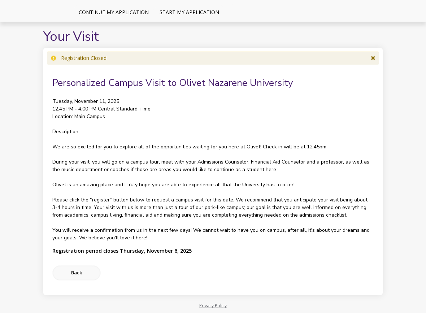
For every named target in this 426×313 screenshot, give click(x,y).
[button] (373, 58)
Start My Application (189, 12)
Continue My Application (114, 12)
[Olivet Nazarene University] (36, 11)
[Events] (230, 12)
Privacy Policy (213, 306)
